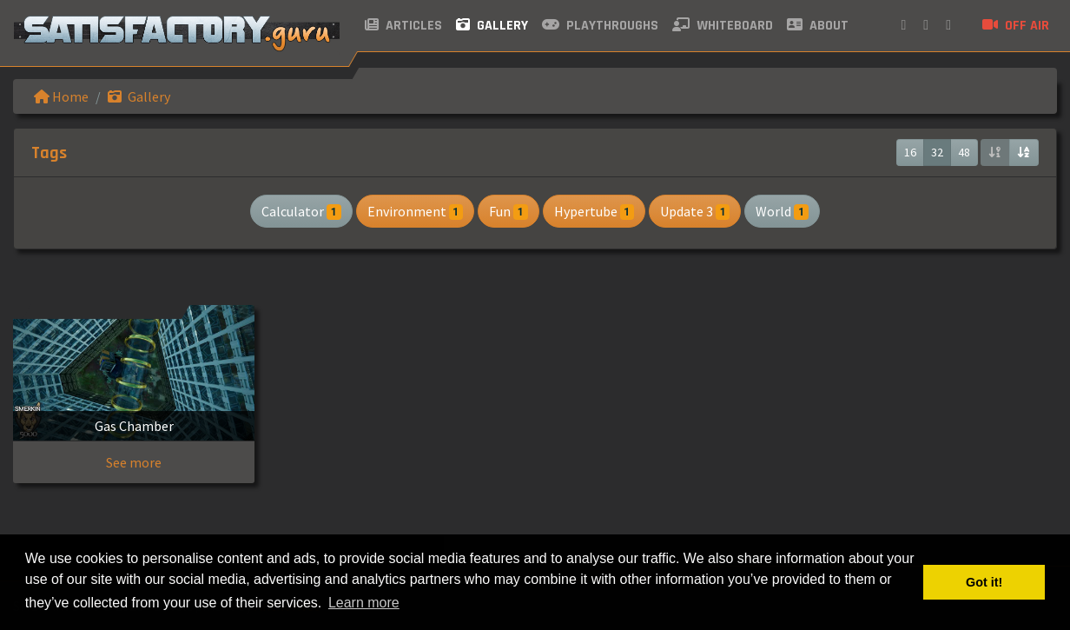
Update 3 (695, 211)
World (782, 211)
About (818, 26)
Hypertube (594, 211)
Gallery (492, 26)
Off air (1015, 26)
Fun (508, 211)
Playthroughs (600, 26)
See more (134, 462)
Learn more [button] (364, 602)
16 (910, 152)
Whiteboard (722, 26)
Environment (415, 211)
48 (964, 152)
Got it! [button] (984, 582)
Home (61, 96)
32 (937, 152)
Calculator (300, 211)
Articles (403, 26)
